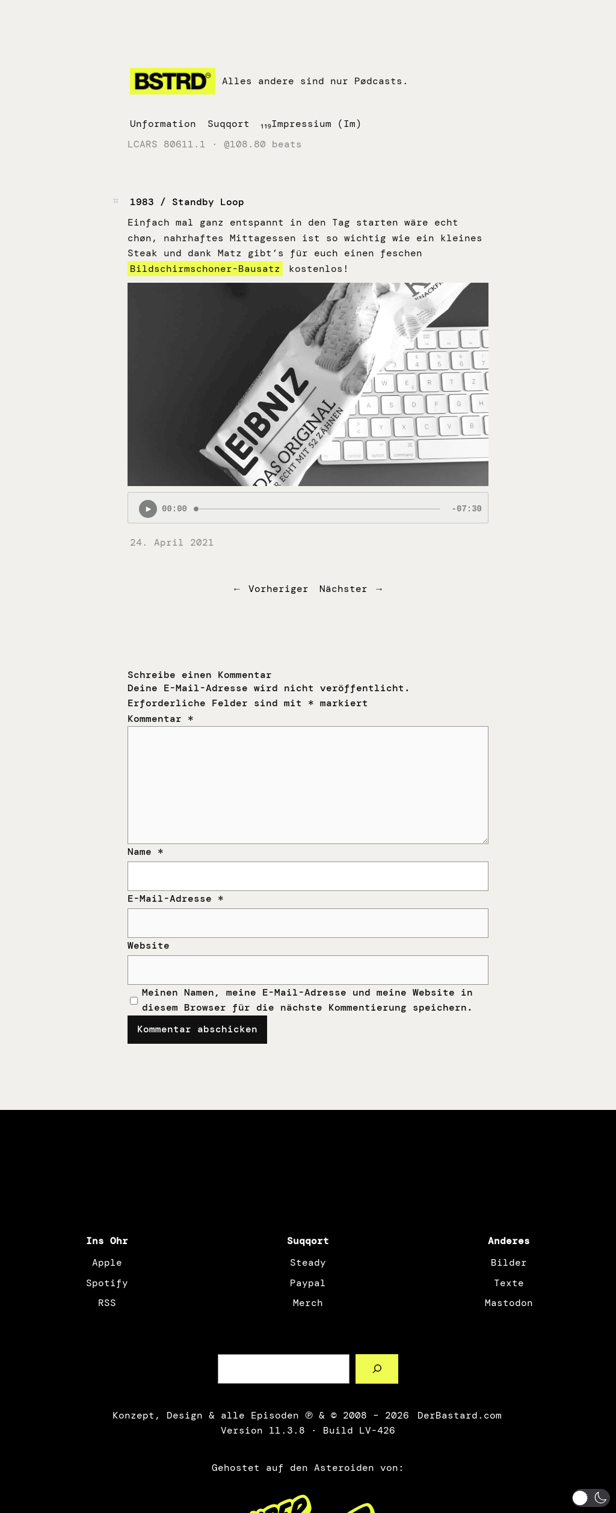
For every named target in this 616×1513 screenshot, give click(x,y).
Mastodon (509, 1302)
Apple (107, 1262)
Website (149, 945)
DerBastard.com (458, 1415)
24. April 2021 (172, 542)
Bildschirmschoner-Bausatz (205, 268)
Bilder (509, 1262)
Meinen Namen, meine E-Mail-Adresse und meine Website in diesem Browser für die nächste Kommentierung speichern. (307, 1000)
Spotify (107, 1283)
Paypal (308, 1283)
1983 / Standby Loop (187, 202)
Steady (308, 1262)
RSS (107, 1302)
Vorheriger (278, 588)
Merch (308, 1302)
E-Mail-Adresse (176, 898)
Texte (509, 1283)
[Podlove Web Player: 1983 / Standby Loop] (308, 507)
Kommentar (161, 718)
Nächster (343, 588)
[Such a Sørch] (377, 1369)
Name (146, 851)
